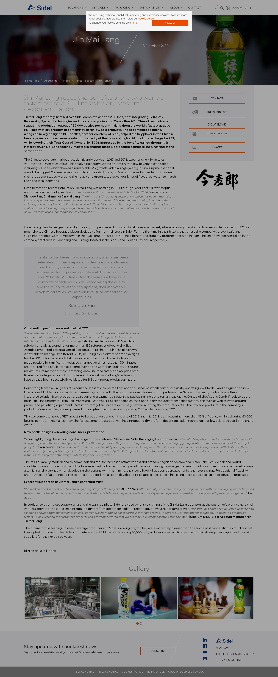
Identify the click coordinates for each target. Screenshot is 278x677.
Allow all (170, 23)
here (134, 22)
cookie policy (146, 18)
